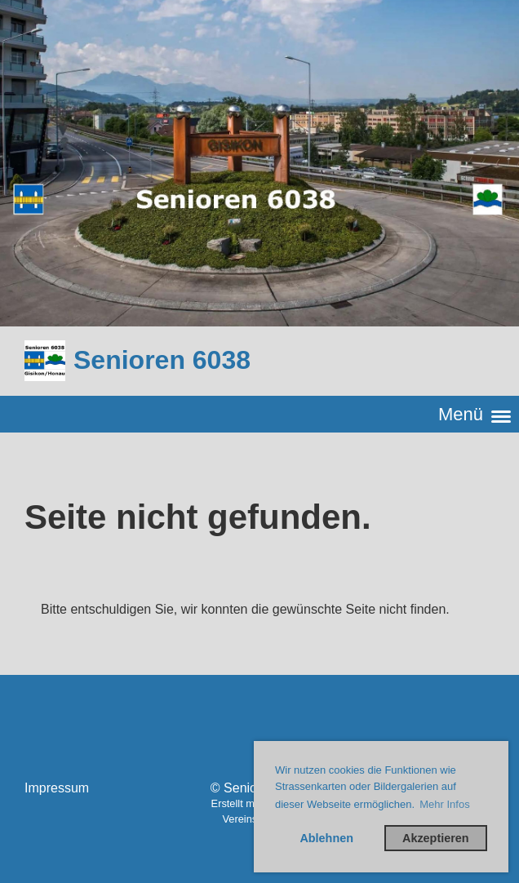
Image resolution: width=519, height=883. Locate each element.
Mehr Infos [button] (444, 804)
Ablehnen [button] (326, 838)
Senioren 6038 (162, 360)
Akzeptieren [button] (435, 838)
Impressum (56, 788)
